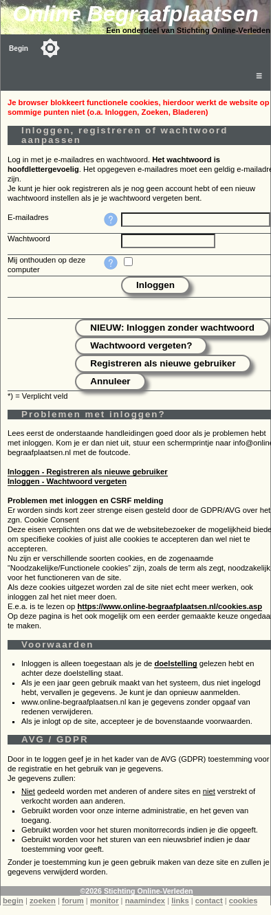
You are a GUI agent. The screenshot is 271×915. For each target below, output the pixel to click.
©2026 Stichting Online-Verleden (136, 891)
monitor (104, 900)
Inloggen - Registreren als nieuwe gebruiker (88, 471)
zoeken (43, 900)
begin (13, 900)
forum (73, 900)
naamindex (145, 900)
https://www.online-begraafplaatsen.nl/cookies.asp (169, 606)
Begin (18, 48)
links (180, 900)
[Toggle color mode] (50, 48)
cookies (243, 900)
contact (209, 900)
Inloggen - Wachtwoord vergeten (67, 481)
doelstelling (175, 663)
